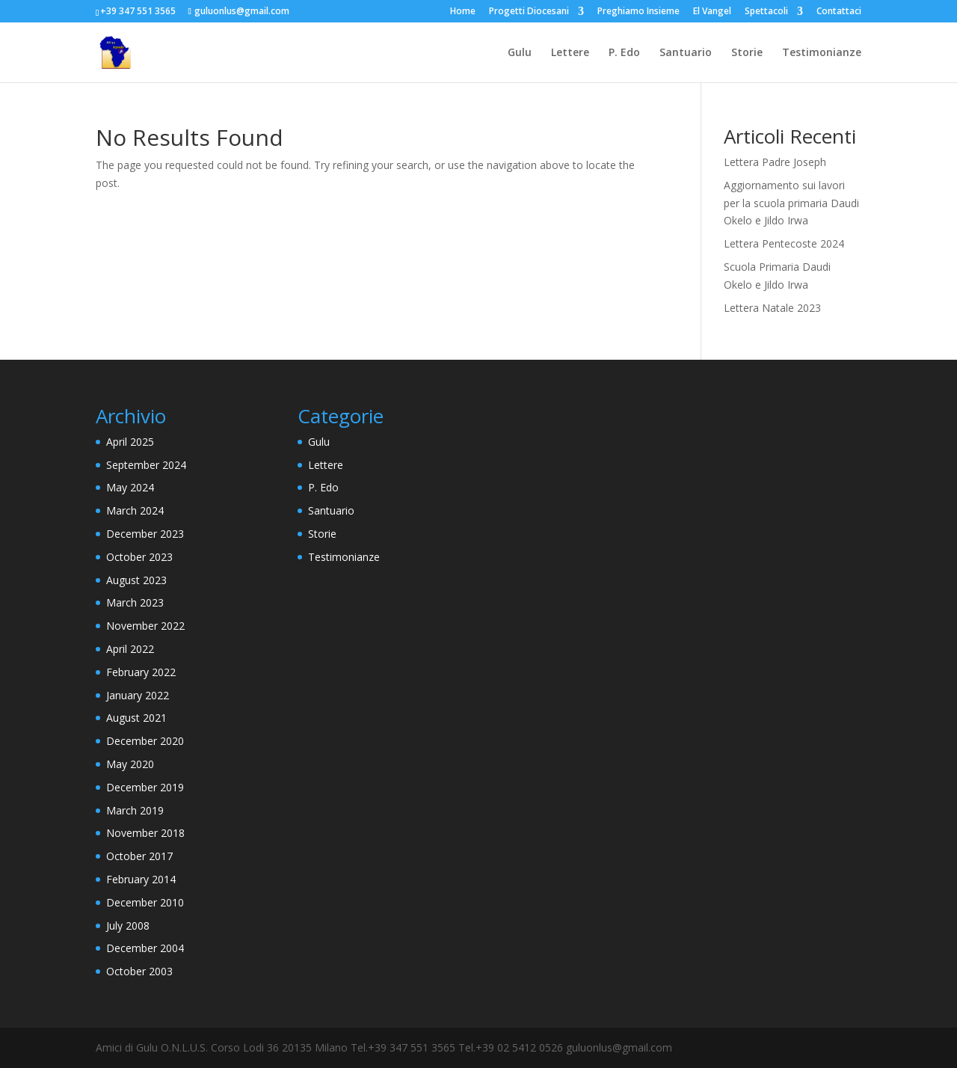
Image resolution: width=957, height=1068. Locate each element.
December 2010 (145, 902)
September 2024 (146, 465)
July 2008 (128, 925)
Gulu (520, 53)
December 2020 (145, 741)
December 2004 (145, 948)
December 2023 (145, 534)
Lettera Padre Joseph (775, 162)
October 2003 (139, 971)
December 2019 (145, 787)
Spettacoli (766, 12)
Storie (747, 53)
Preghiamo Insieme (638, 12)
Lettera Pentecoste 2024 (784, 243)
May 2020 (130, 764)
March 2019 (135, 810)
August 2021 (136, 718)
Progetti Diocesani (529, 12)
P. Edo (624, 53)
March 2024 (135, 510)
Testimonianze (821, 53)
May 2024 (130, 487)
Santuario (685, 53)
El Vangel (712, 12)
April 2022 (130, 649)
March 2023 (135, 602)
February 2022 (141, 672)
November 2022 (145, 626)
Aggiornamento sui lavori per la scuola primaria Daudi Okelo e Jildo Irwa (791, 203)
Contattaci (838, 12)
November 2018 (145, 833)
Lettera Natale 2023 (772, 308)
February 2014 (141, 879)
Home (463, 12)
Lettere (570, 53)
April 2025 (130, 442)
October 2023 (139, 557)
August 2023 (136, 580)
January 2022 (137, 695)
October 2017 (139, 856)
